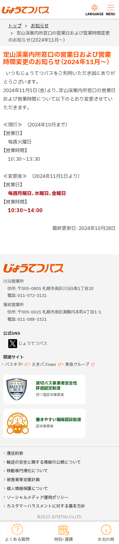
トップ (15, 26)
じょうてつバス (19, 13)
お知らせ (40, 26)
